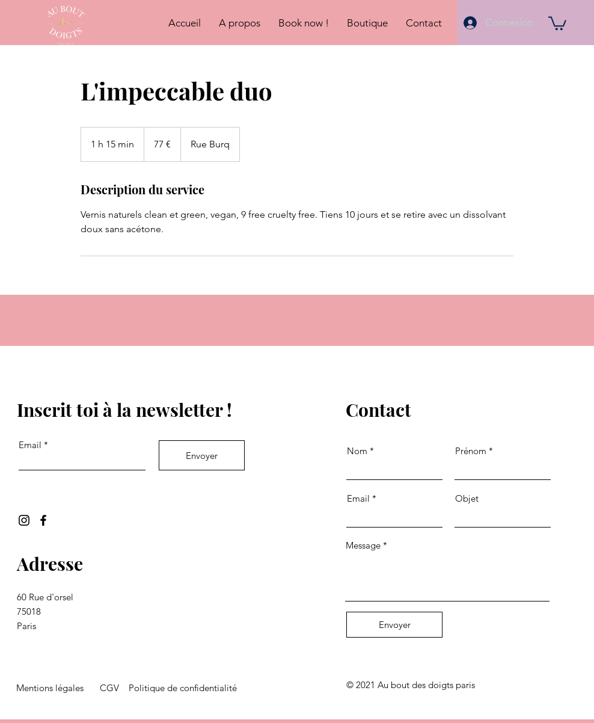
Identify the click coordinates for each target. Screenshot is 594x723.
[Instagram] (24, 520)
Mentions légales (50, 688)
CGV (109, 688)
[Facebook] (43, 520)
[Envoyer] (202, 455)
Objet (467, 498)
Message (363, 545)
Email (30, 444)
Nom (357, 450)
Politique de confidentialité (183, 688)
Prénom (470, 450)
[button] (557, 22)
